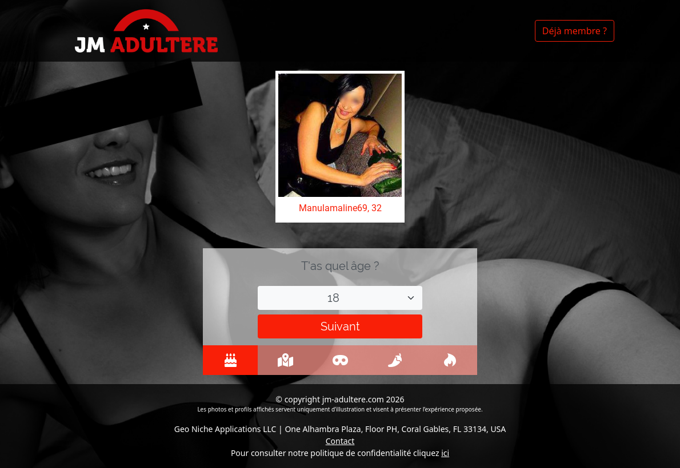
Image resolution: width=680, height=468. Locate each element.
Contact (340, 440)
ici (445, 452)
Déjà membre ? (574, 31)
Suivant (340, 326)
